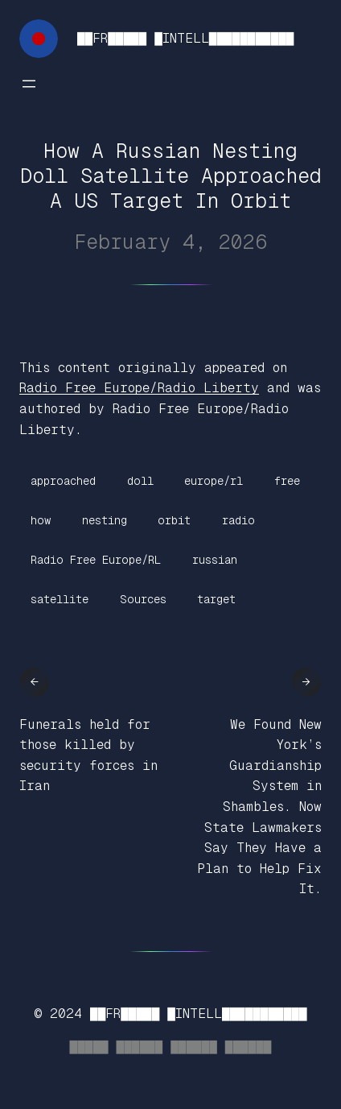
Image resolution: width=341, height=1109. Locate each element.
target (216, 599)
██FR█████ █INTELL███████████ (185, 38)
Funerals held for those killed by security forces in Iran (88, 755)
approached (63, 480)
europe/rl (213, 480)
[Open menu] (29, 83)
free (287, 480)
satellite (59, 599)
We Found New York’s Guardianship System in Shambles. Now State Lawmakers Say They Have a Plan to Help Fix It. (259, 807)
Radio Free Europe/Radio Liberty (139, 387)
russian (214, 559)
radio (238, 520)
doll (140, 480)
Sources (143, 599)
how (41, 520)
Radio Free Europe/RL (96, 559)
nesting (104, 520)
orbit (174, 520)
